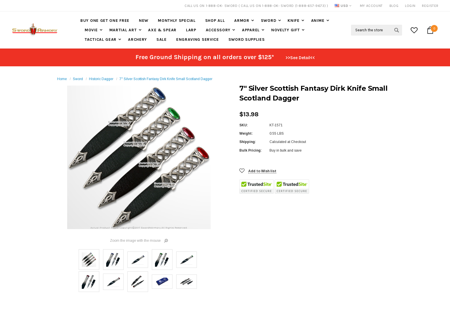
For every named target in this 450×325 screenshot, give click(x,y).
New (143, 20)
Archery (137, 39)
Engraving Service (197, 39)
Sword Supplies (246, 39)
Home (62, 79)
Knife (294, 20)
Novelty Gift (285, 30)
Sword (268, 20)
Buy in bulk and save (285, 150)
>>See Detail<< (300, 57)
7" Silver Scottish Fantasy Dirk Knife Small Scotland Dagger (165, 79)
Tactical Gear (101, 39)
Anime (318, 20)
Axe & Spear (162, 30)
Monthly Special (177, 20)
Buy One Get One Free (104, 20)
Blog (393, 6)
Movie (91, 30)
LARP (191, 30)
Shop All (215, 20)
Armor (241, 20)
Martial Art (123, 30)
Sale (161, 39)
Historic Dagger (101, 79)
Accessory (218, 30)
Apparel (251, 30)
